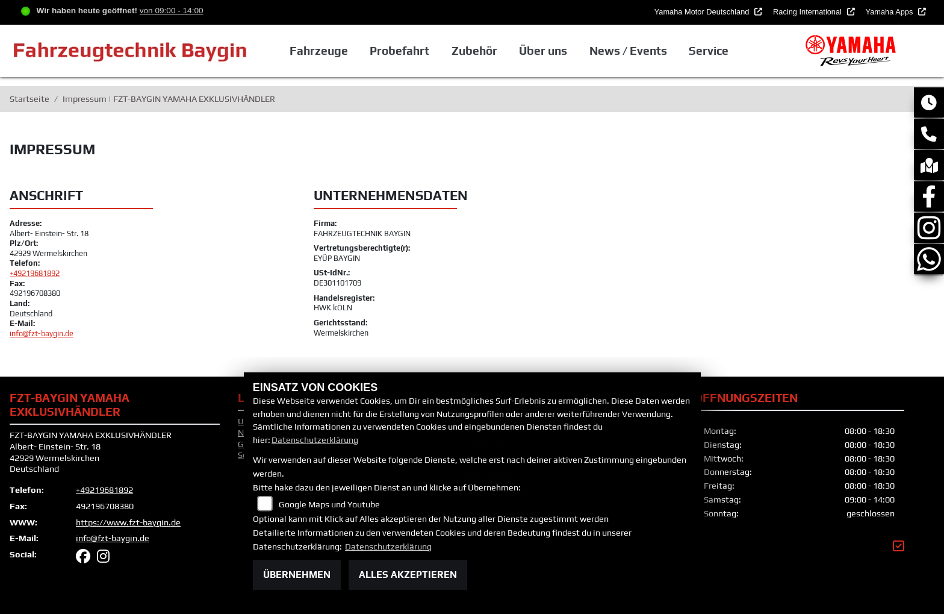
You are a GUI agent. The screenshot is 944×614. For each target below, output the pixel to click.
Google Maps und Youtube (329, 504)
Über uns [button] (543, 50)
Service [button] (708, 50)
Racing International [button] (808, 11)
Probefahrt (399, 50)
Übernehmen (297, 574)
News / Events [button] (628, 50)
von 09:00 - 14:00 (171, 10)
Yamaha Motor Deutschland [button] (702, 11)
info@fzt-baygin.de (41, 333)
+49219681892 (35, 273)
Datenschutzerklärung (315, 440)
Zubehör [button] (474, 50)
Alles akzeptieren (408, 574)
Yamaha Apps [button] (890, 11)
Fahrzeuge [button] (319, 50)
